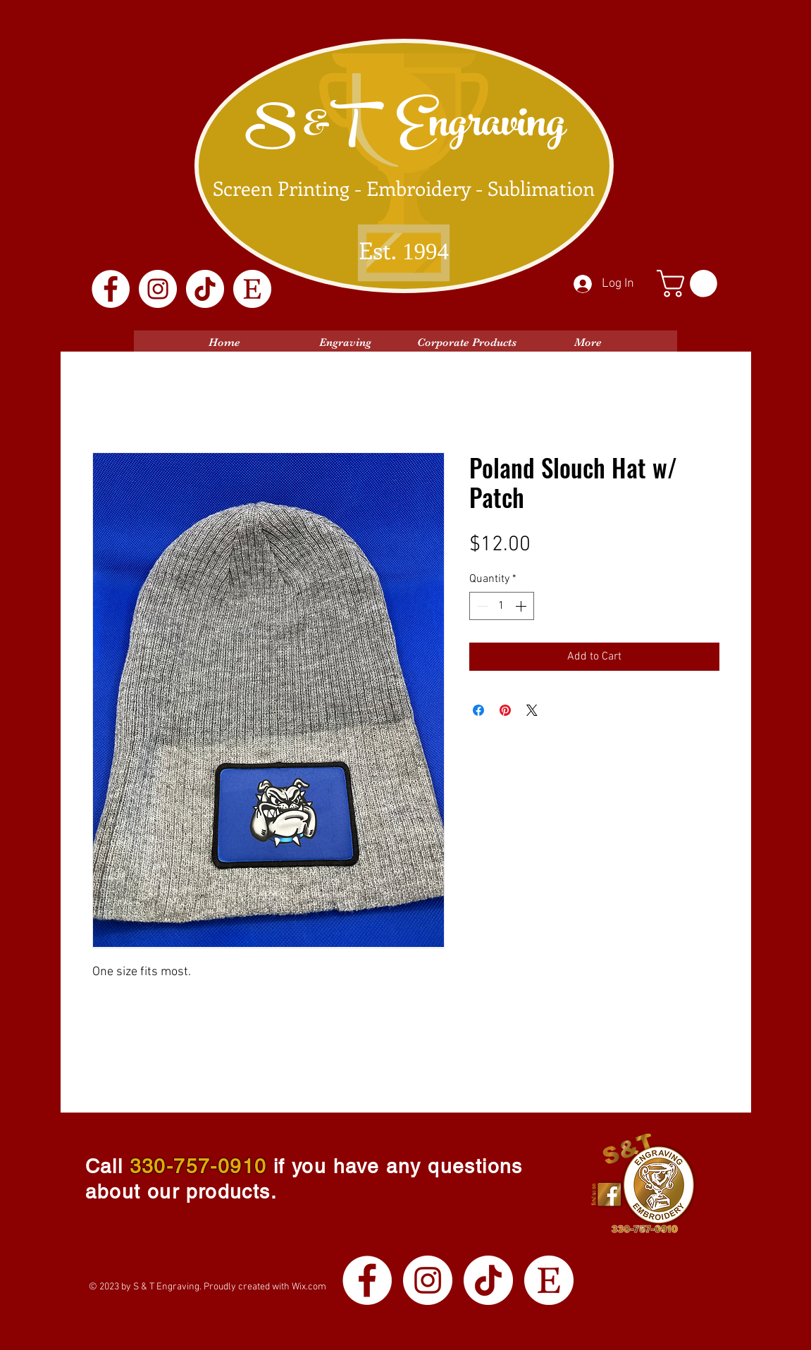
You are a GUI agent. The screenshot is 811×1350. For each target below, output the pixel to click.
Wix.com (309, 1287)
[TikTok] (205, 289)
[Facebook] (111, 289)
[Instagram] (158, 289)
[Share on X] (532, 710)
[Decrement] (481, 606)
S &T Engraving (405, 128)
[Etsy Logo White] (252, 289)
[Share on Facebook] (478, 710)
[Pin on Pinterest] (505, 710)
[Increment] (522, 606)
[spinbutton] (501, 606)
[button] (690, 283)
